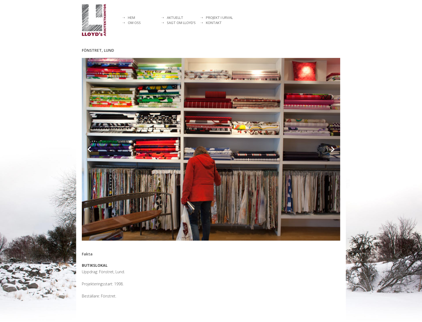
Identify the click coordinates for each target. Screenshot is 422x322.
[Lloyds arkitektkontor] (94, 20)
